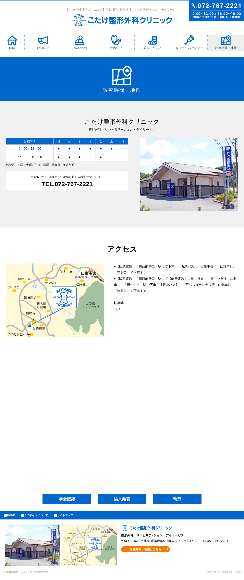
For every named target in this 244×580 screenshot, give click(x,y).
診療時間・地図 (226, 43)
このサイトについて (41, 517)
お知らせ (43, 43)
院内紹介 (116, 43)
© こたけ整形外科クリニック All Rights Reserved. (34, 574)
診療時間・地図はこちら (145, 552)
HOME (12, 43)
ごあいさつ (79, 43)
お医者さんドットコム (228, 574)
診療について (153, 43)
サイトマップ (74, 517)
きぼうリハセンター (189, 43)
